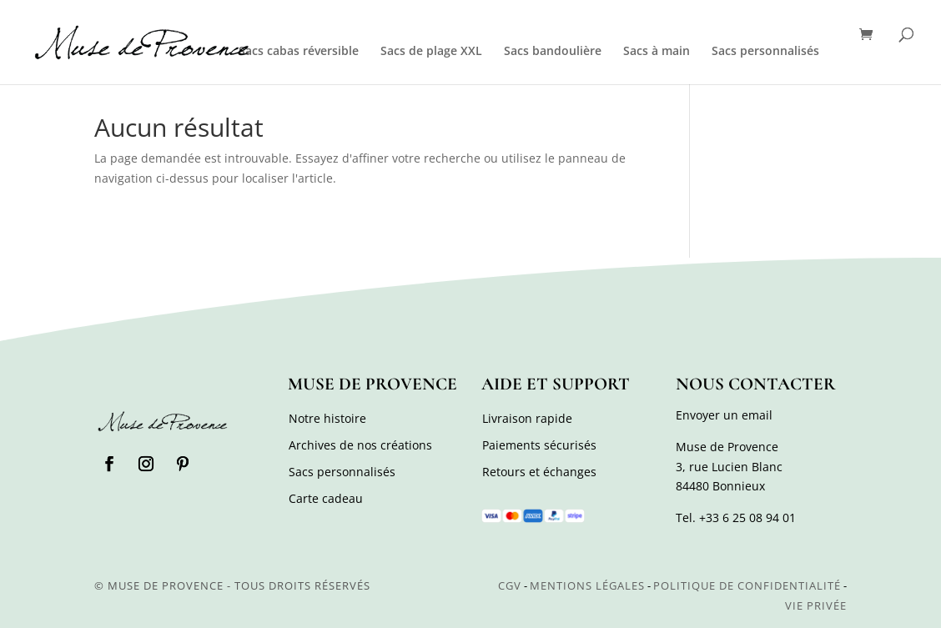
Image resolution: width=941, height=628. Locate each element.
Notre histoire (327, 418)
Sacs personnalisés (765, 51)
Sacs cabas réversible (299, 51)
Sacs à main (656, 51)
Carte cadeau (326, 498)
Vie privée (816, 605)
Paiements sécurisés (539, 445)
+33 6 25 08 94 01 (747, 517)
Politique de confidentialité (747, 585)
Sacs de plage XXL (431, 51)
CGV (509, 585)
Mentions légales (587, 585)
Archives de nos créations (360, 445)
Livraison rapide (527, 418)
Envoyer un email (724, 415)
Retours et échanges (539, 472)
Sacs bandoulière (552, 51)
